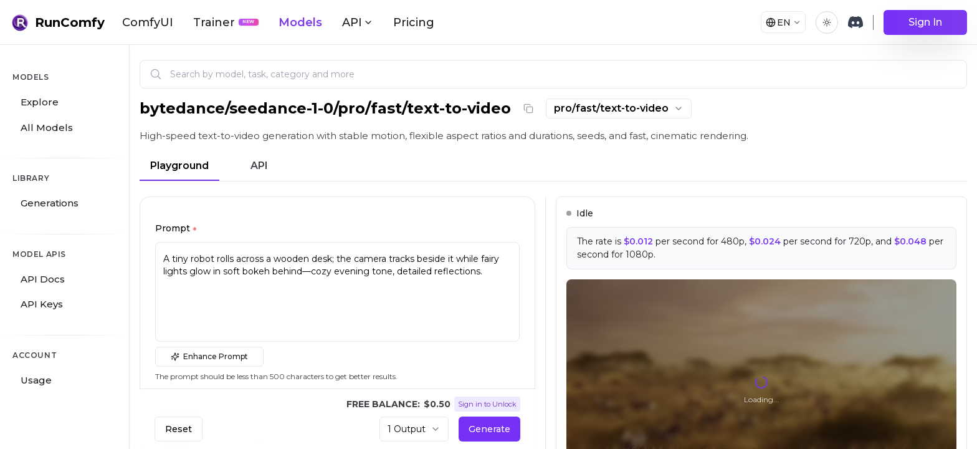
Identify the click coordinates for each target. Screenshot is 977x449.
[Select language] (779, 22)
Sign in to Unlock (487, 404)
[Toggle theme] (827, 22)
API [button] (357, 22)
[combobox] (619, 108)
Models (300, 22)
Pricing (413, 22)
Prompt (175, 230)
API (259, 165)
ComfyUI (147, 22)
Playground (179, 165)
